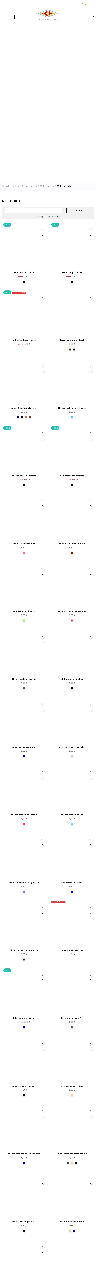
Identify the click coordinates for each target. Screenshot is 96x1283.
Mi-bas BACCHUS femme (24, 475)
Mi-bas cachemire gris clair (72, 747)
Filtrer (78, 210)
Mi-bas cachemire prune (24, 679)
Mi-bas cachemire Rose (24, 543)
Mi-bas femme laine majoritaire (72, 1153)
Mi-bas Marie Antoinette (24, 340)
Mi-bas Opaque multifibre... (24, 408)
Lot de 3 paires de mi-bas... (24, 1018)
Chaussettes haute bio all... (72, 340)
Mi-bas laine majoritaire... (24, 1221)
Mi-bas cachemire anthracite (24, 950)
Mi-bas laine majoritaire (72, 1221)
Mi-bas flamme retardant (24, 1086)
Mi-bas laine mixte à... (72, 1018)
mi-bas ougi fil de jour (72, 272)
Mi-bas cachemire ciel (72, 814)
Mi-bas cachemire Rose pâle (72, 611)
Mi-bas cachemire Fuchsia (24, 814)
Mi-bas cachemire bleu (72, 882)
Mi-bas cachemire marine (24, 747)
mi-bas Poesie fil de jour (24, 272)
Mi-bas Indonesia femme (72, 475)
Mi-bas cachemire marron (72, 543)
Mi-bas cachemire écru (72, 1086)
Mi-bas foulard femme (72, 950)
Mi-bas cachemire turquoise (72, 408)
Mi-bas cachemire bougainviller (24, 882)
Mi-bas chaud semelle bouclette (24, 1153)
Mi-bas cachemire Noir (72, 679)
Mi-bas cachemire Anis (24, 611)
